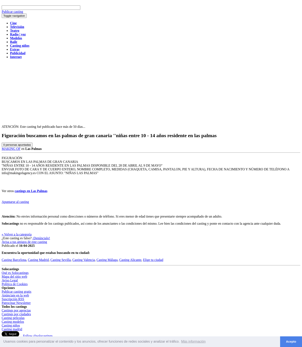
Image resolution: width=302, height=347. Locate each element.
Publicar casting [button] (12, 11)
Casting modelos (13, 321)
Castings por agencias (16, 310)
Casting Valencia (83, 260)
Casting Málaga (107, 260)
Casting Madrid (38, 260)
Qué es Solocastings (15, 273)
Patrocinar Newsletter (16, 303)
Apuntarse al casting (15, 202)
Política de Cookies (15, 284)
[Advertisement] (151, 91)
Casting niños (11, 325)
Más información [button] (193, 341)
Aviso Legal (10, 280)
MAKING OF (11, 149)
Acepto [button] (291, 341)
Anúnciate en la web (15, 295)
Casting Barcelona (14, 260)
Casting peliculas (13, 318)
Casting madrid (12, 329)
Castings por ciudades (16, 314)
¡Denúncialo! (41, 238)
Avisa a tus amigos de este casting (24, 242)
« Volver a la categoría (16, 234)
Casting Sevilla (60, 260)
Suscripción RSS (13, 299)
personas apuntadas (17, 144)
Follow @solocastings (38, 336)
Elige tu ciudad (153, 260)
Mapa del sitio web (14, 276)
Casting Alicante (130, 260)
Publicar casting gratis (16, 291)
